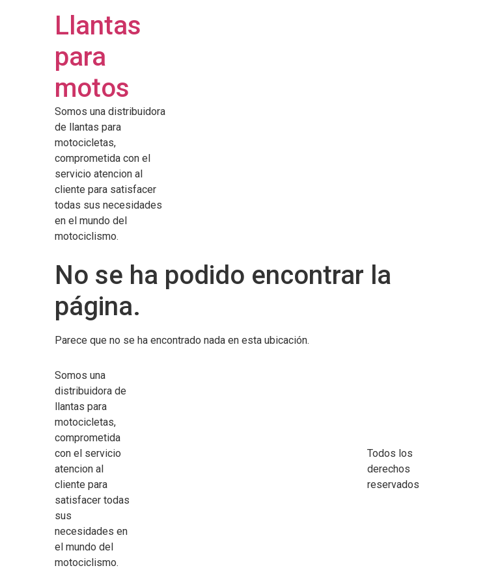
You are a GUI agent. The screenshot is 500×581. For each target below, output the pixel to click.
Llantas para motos (98, 56)
